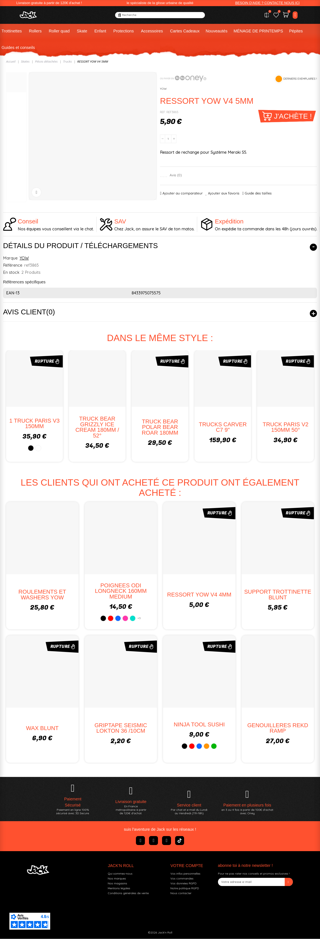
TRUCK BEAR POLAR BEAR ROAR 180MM (160, 427)
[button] (267, 3)
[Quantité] (168, 139)
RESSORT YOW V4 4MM (199, 595)
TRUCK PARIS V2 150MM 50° (285, 427)
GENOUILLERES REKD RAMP (277, 728)
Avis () (176, 175)
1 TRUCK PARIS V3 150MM (34, 424)
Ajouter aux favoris (223, 193)
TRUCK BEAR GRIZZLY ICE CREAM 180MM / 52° (97, 427)
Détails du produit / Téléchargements (80, 246)
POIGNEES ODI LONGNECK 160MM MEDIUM (121, 591)
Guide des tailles (258, 193)
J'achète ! (293, 116)
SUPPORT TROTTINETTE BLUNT (277, 595)
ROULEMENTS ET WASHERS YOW (42, 595)
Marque (10, 258)
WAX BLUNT (42, 728)
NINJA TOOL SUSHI (199, 724)
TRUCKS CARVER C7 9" (223, 427)
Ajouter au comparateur (182, 193)
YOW (163, 89)
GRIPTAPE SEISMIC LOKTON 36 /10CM (120, 728)
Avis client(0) (29, 312)
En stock (11, 272)
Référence (12, 265)
